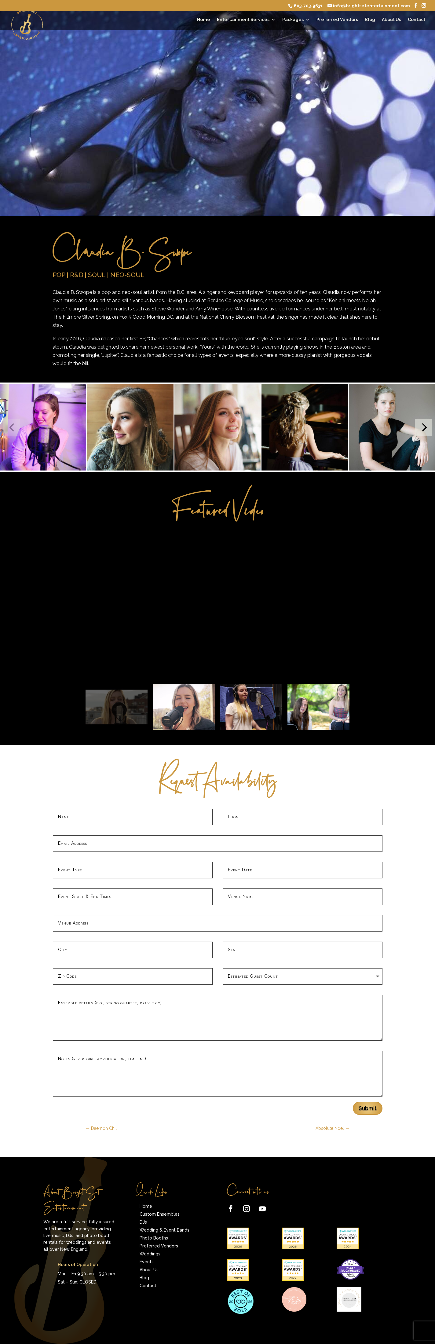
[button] (423, 427)
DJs (143, 1222)
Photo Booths (154, 1238)
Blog (370, 19)
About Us (391, 19)
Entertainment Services (243, 19)
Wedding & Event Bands (164, 1230)
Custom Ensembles (160, 1214)
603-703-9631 (308, 5)
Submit (368, 1108)
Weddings (150, 1253)
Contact (416, 19)
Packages (293, 19)
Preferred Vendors (337, 19)
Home (203, 19)
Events (147, 1261)
